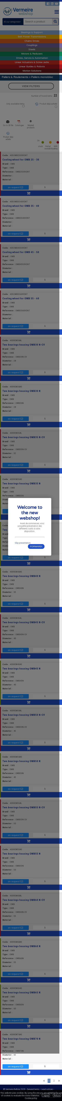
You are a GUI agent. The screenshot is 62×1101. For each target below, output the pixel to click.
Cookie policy (31, 1098)
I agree (46, 1095)
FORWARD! (38, 570)
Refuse (57, 1095)
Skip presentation (23, 566)
